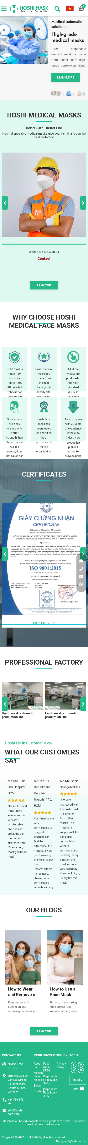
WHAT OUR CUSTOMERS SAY (42, 756)
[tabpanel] (68, 93)
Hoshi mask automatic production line (18, 715)
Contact (39, 1091)
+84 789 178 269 (15, 1101)
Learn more (65, 77)
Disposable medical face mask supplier (56, 1123)
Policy (62, 1055)
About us (37, 1065)
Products (51, 1055)
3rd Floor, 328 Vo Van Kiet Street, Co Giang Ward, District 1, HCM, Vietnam (18, 1084)
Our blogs (44, 910)
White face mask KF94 (44, 252)
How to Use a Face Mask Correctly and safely (63, 992)
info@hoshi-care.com (15, 1112)
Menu (38, 1055)
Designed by (63, 1141)
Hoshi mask (10, 1121)
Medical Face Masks (38, 1076)
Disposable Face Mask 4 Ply (50, 1092)
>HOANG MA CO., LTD (15, 1065)
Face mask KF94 (46, 1067)
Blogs (37, 1085)
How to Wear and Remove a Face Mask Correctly (21, 992)
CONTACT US (11, 1055)
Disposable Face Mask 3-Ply (50, 1080)
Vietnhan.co (71, 1141)
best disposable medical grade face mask (44, 1121)
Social (74, 1055)
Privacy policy (61, 1065)
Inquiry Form (78, 1081)
